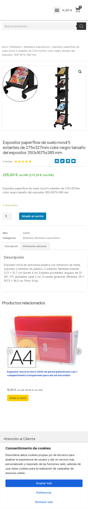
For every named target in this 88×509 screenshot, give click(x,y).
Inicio (5, 46)
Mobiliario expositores (37, 46)
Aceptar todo (44, 483)
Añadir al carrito (33, 216)
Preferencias (44, 492)
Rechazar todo (44, 502)
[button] (57, 10)
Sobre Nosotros (17, 437)
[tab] (11, 246)
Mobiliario (16, 46)
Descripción (11, 246)
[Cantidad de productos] (7, 216)
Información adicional (34, 246)
